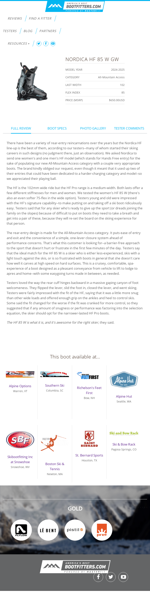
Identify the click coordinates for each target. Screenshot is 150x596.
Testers (10, 31)
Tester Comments (129, 128)
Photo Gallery (93, 128)
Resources (18, 43)
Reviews (15, 18)
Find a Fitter (40, 18)
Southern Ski (54, 385)
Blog (27, 31)
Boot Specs (57, 128)
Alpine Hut (124, 396)
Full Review (21, 128)
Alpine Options (20, 386)
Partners (47, 31)
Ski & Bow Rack (123, 444)
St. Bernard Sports (89, 455)
